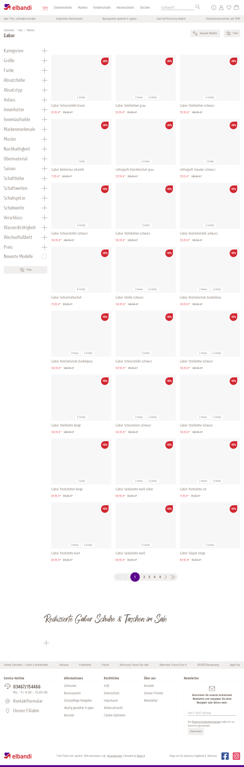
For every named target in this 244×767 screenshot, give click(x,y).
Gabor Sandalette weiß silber (134, 489)
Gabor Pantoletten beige (67, 489)
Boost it (141, 756)
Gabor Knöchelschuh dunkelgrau (71, 361)
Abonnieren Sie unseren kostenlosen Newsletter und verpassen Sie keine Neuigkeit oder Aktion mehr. (212, 694)
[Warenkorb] (236, 7)
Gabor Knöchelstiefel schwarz (199, 233)
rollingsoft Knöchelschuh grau (135, 169)
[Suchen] (198, 7)
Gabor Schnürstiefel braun (68, 105)
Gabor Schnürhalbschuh (66, 297)
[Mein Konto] (221, 7)
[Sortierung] (208, 33)
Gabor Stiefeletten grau (131, 105)
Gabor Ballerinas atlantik (67, 169)
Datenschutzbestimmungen (206, 722)
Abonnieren (196, 731)
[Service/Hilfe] (214, 7)
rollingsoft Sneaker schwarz (197, 169)
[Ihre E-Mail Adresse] (212, 713)
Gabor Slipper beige (192, 553)
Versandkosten (115, 756)
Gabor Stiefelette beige (66, 425)
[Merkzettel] (229, 7)
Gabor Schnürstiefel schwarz (69, 233)
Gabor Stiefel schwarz (130, 297)
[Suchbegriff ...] (177, 7)
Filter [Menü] (25, 270)
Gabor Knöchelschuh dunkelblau (200, 297)
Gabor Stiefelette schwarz (196, 361)
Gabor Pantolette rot (193, 489)
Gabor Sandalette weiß (130, 553)
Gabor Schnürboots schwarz (133, 425)
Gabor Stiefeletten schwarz (197, 105)
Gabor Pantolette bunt (65, 553)
